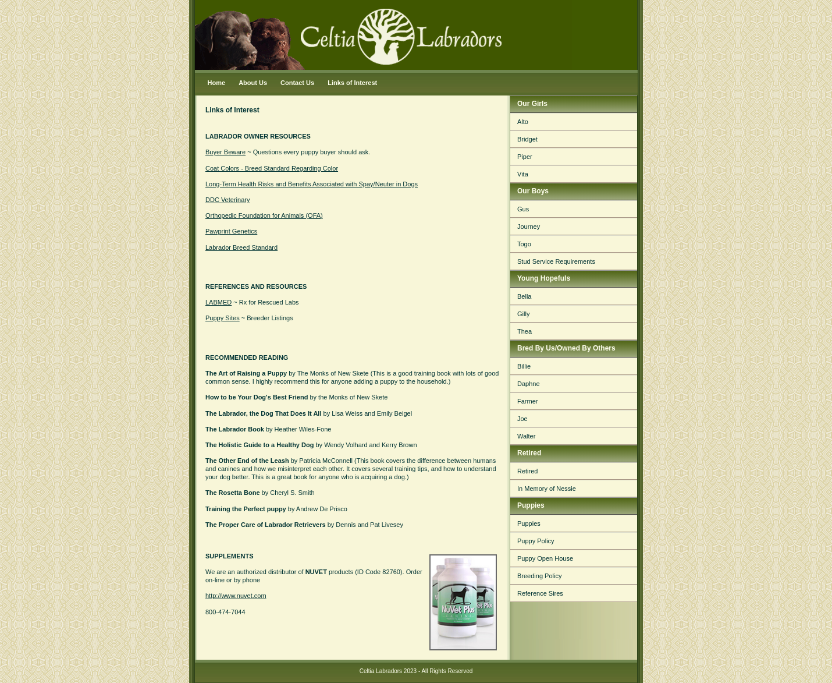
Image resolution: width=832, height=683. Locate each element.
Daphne (528, 383)
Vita (522, 174)
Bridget (527, 139)
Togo (524, 243)
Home (217, 82)
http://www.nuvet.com (235, 595)
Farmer (527, 401)
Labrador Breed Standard (241, 247)
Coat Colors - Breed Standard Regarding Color (271, 168)
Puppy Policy (535, 540)
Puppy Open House (545, 558)
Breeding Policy (539, 575)
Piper (524, 156)
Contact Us (297, 82)
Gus (523, 209)
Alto (522, 121)
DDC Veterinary (227, 199)
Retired (527, 471)
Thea (524, 331)
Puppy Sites (222, 317)
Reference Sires (540, 593)
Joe (522, 418)
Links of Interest (352, 82)
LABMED (218, 302)
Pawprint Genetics (231, 231)
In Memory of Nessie (546, 488)
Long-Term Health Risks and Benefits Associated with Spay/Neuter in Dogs (311, 184)
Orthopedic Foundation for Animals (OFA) (264, 215)
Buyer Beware (225, 151)
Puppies (529, 523)
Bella (524, 296)
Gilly (523, 313)
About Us (253, 82)
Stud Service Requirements (556, 261)
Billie (524, 366)
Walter (526, 436)
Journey (528, 226)
